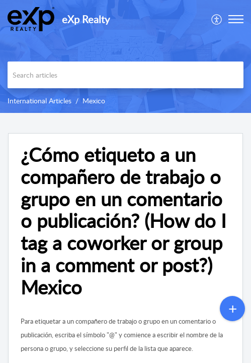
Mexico (93, 100)
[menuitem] (217, 19)
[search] (125, 75)
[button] (217, 19)
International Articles (39, 100)
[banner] (125, 56)
